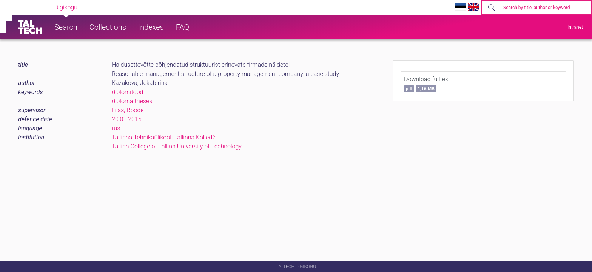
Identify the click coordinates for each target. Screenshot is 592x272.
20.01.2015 (127, 119)
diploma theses (132, 101)
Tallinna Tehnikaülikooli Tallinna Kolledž (163, 137)
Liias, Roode (128, 110)
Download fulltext (427, 84)
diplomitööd (127, 92)
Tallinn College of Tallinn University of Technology (177, 146)
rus (116, 128)
